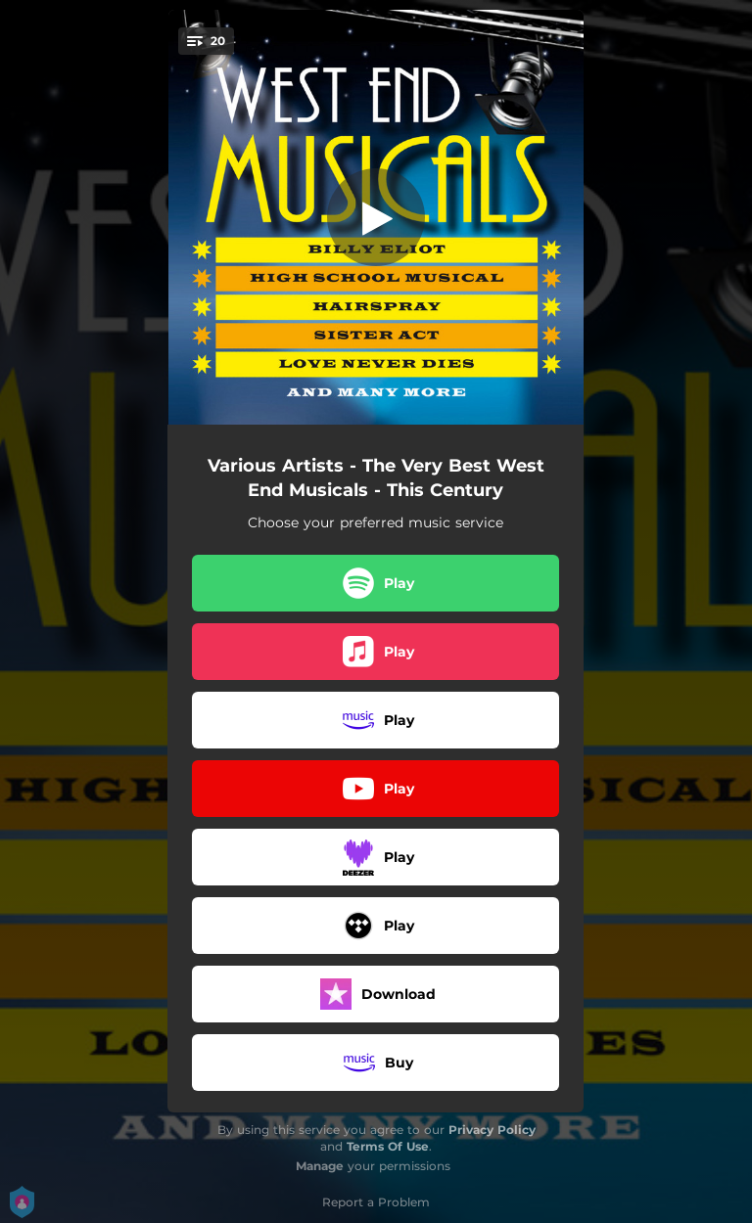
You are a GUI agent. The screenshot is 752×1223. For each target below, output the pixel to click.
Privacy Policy (492, 1129)
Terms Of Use (388, 1146)
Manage (320, 1165)
